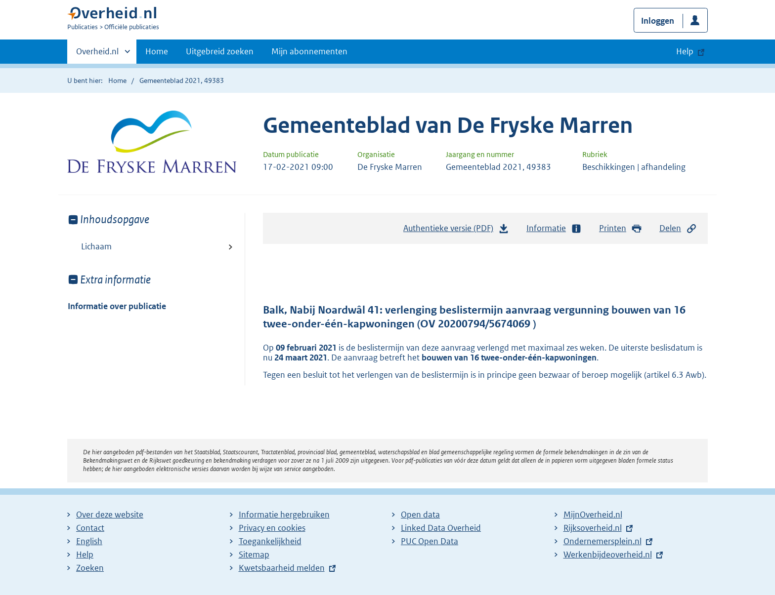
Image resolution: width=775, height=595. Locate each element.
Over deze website (109, 514)
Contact (90, 527)
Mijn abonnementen (309, 51)
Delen (678, 228)
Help (84, 554)
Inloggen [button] (657, 20)
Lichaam (96, 246)
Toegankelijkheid (270, 541)
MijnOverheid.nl (592, 514)
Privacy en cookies (272, 527)
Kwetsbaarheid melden (282, 567)
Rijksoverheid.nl (592, 527)
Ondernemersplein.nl (602, 541)
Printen (620, 228)
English (89, 541)
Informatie (554, 228)
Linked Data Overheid (441, 527)
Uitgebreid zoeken (220, 51)
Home (156, 51)
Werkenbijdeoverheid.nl (607, 554)
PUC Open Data (429, 541)
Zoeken (90, 567)
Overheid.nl (97, 54)
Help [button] (684, 51)
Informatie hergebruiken (284, 514)
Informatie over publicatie (117, 306)
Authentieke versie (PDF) (456, 230)
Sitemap (254, 554)
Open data (420, 514)
